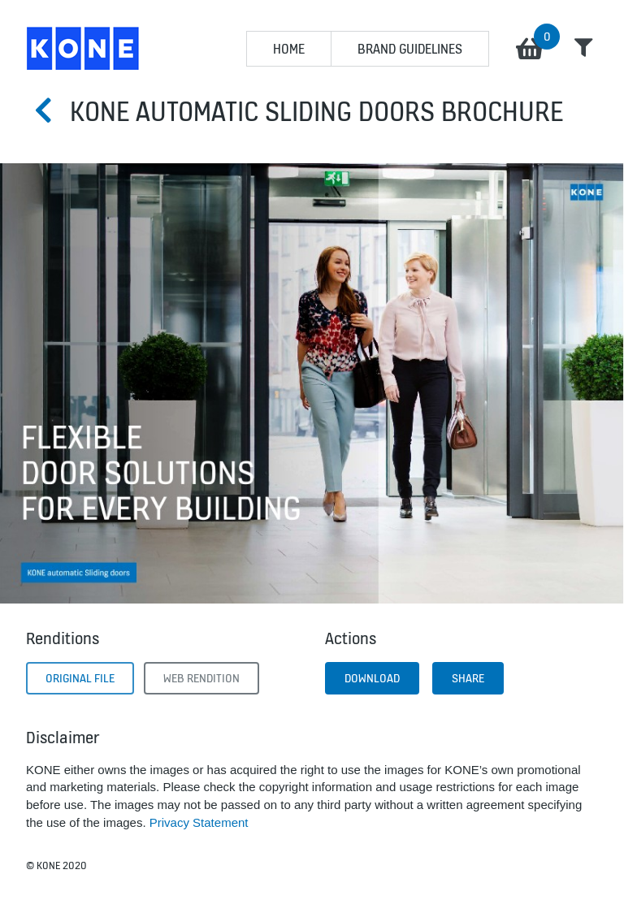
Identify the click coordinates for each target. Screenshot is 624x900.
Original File (80, 678)
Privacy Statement (199, 822)
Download (372, 678)
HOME (289, 49)
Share (468, 678)
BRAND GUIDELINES (410, 49)
